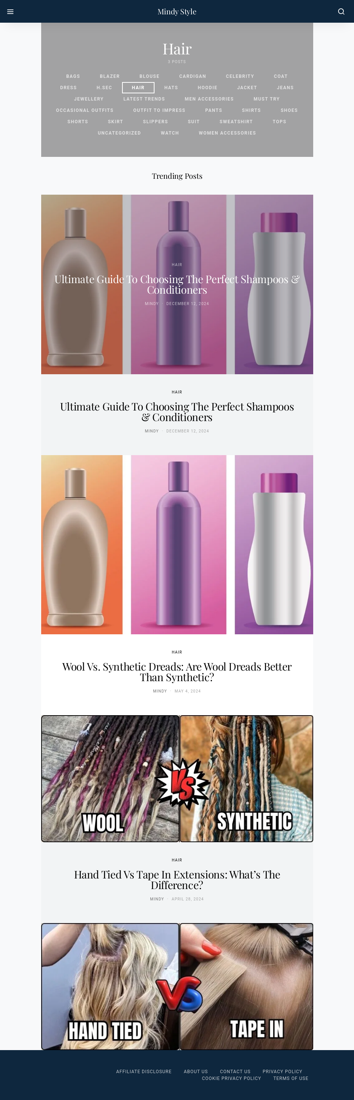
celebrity (240, 76)
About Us (196, 1071)
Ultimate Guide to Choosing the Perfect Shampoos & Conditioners (177, 284)
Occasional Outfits (85, 110)
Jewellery (89, 99)
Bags (73, 76)
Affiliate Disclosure (144, 1071)
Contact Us (235, 1071)
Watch (170, 133)
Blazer (110, 76)
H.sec (104, 87)
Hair (138, 87)
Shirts (251, 110)
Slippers (155, 121)
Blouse (149, 76)
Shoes (289, 110)
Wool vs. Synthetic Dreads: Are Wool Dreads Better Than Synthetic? (177, 671)
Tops (280, 121)
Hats (171, 87)
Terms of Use (290, 1078)
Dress (68, 87)
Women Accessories (227, 133)
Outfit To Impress (159, 110)
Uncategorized (119, 133)
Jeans (285, 87)
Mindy (152, 304)
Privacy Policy (282, 1071)
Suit (194, 121)
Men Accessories (209, 99)
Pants (213, 110)
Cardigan (192, 76)
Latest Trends (144, 99)
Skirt (116, 121)
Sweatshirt (236, 121)
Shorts (78, 121)
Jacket (247, 87)
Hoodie (208, 87)
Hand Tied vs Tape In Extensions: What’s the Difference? (177, 879)
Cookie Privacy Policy (231, 1078)
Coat (281, 76)
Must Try (267, 99)
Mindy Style (177, 11)
